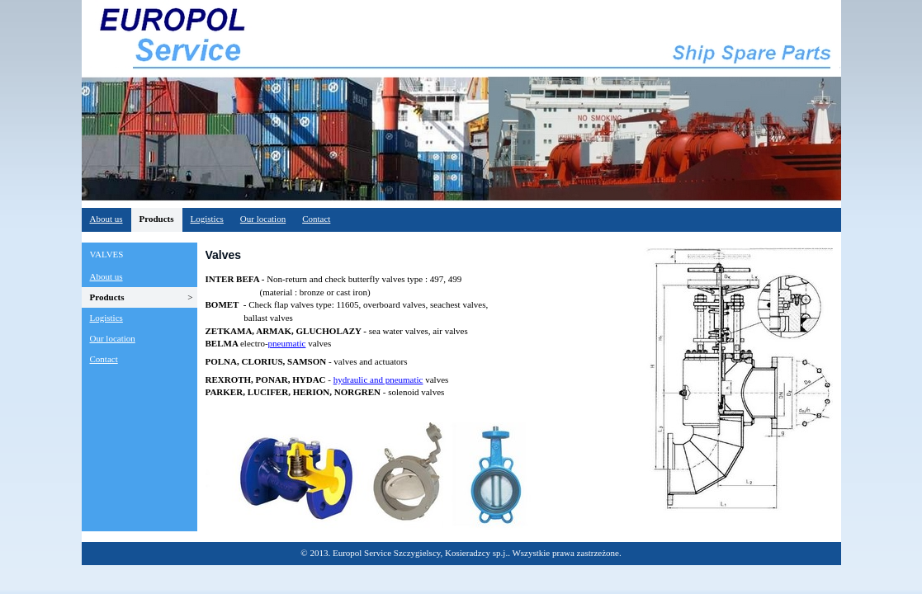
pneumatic (287, 343)
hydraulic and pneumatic (378, 379)
